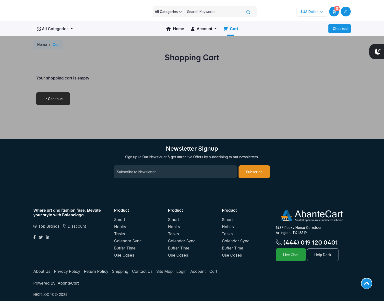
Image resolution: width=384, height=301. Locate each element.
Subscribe (254, 172)
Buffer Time (124, 248)
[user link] (346, 11)
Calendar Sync (128, 240)
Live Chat (291, 255)
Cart (230, 28)
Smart (119, 219)
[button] (334, 11)
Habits (120, 226)
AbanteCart (68, 283)
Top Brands (46, 226)
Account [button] (201, 28)
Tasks (119, 233)
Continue (53, 99)
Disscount (74, 226)
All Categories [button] (53, 29)
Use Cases (124, 255)
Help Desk (322, 255)
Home (175, 28)
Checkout (340, 28)
